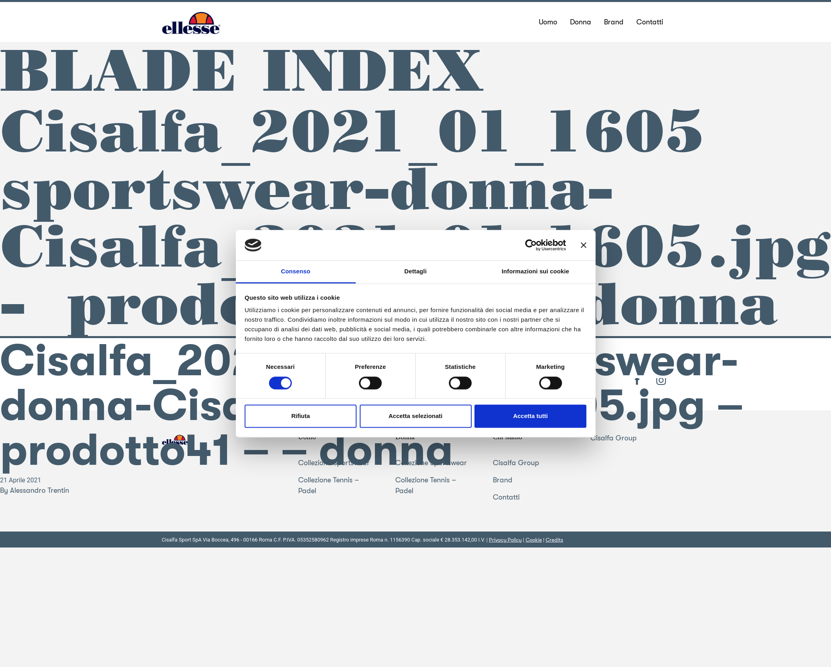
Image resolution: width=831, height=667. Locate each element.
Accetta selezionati (415, 416)
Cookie (534, 540)
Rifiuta (300, 416)
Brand (502, 480)
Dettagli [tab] (416, 271)
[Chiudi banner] (583, 245)
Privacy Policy (505, 540)
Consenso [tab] (295, 271)
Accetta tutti (530, 416)
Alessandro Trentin (39, 490)
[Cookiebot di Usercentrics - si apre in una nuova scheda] (531, 245)
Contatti (506, 497)
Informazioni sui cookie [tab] (535, 271)
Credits (554, 540)
